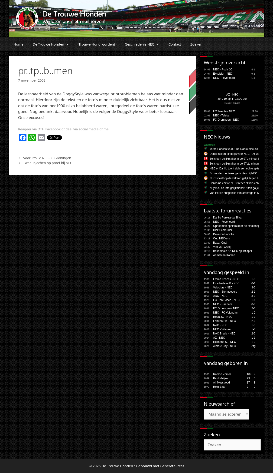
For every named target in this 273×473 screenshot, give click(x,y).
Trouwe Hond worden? (96, 44)
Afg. (253, 346)
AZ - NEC (232, 94)
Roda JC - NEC (222, 316)
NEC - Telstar (221, 115)
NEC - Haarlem (222, 304)
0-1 (253, 283)
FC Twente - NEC (224, 111)
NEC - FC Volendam (225, 312)
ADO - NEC (220, 296)
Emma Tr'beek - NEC (226, 279)
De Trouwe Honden (53, 44)
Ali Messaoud (221, 382)
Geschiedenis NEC (144, 44)
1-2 (253, 312)
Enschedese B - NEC (226, 283)
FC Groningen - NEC (226, 119)
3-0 (253, 287)
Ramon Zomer (222, 374)
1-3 (253, 279)
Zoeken (196, 44)
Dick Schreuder (222, 230)
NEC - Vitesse (222, 329)
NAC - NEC (220, 325)
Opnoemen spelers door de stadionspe (237, 226)
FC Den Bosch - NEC (226, 300)
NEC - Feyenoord (224, 77)
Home (18, 44)
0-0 (253, 304)
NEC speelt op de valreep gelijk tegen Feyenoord (240, 178)
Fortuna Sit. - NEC (224, 321)
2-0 (253, 308)
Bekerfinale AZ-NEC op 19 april (232, 251)
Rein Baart (219, 386)
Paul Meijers (220, 378)
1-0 (253, 316)
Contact (175, 44)
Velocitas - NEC (223, 287)
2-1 (253, 291)
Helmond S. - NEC (224, 342)
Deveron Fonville (223, 234)
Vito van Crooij (222, 246)
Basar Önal (220, 242)
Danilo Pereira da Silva (227, 217)
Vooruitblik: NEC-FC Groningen (47, 158)
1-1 (253, 300)
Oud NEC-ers (221, 238)
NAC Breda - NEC (224, 333)
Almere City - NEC (224, 346)
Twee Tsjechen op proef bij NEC (47, 163)
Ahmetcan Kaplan (224, 255)
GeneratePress (172, 465)
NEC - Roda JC (222, 69)
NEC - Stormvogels (225, 291)
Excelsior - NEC (223, 73)
